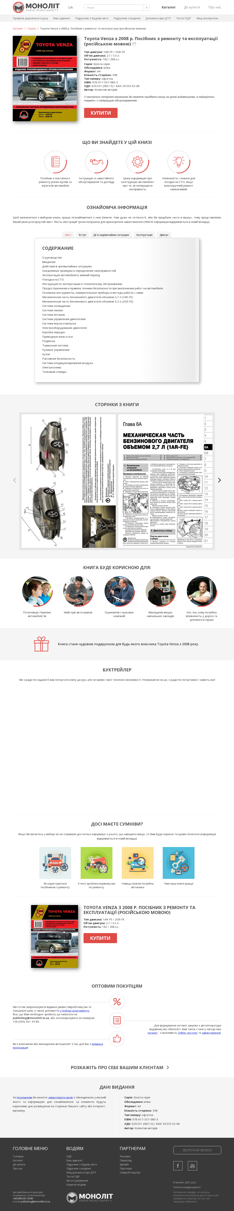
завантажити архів (60, 1097)
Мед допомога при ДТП (81, 1172)
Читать (45, 78)
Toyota (31, 28)
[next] (219, 480)
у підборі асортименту (74, 1010)
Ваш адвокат (61, 18)
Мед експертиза (207, 18)
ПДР (69, 1156)
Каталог (18, 28)
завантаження (211, 1032)
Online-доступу (187, 1032)
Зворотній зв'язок (197, 1150)
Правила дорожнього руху (30, 18)
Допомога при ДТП (158, 18)
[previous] (15, 480)
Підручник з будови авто (91, 18)
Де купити (192, 7)
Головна (18, 1156)
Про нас (214, 7)
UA (70, 7)
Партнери (126, 1168)
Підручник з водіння (127, 18)
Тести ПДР (183, 18)
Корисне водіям (76, 1184)
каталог (153, 1032)
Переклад (126, 1160)
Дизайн (124, 1164)
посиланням (24, 1097)
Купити (101, 112)
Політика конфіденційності (187, 1187)
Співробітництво (130, 1172)
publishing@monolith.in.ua (31, 1018)
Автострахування (77, 1180)
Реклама (125, 1156)
